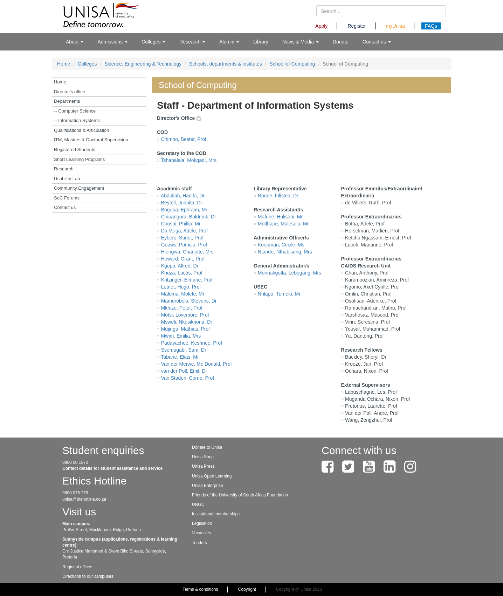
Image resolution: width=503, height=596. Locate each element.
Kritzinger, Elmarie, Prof (187, 280)
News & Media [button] (300, 42)
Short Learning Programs (79, 159)
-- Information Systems (77, 120)
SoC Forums (67, 198)
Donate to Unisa (207, 447)
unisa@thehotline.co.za (84, 499)
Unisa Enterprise (207, 485)
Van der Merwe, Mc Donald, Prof (196, 364)
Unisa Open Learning (212, 476)
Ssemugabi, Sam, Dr (183, 350)
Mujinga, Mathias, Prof (185, 329)
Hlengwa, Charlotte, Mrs (187, 252)
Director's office (69, 91)
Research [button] (192, 42)
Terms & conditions (200, 589)
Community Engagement (79, 188)
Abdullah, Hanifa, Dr (183, 195)
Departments (67, 101)
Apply (321, 26)
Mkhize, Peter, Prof (181, 308)
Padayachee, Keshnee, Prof (191, 343)
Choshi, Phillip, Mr (181, 223)
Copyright (247, 589)
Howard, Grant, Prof (183, 259)
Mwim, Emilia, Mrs (181, 336)
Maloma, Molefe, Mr (183, 294)
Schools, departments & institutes (225, 64)
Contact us (65, 207)
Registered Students (74, 149)
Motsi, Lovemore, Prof (185, 315)
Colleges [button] (153, 42)
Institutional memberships (216, 514)
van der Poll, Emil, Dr (184, 371)
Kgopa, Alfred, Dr (180, 266)
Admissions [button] (112, 42)
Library (260, 42)
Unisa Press (203, 466)
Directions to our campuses (87, 576)
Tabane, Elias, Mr (180, 357)
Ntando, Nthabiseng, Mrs (285, 252)
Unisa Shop (203, 456)
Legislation (202, 523)
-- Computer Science (75, 111)
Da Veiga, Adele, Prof (184, 230)
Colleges (87, 64)
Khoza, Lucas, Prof (181, 273)
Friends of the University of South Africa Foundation (240, 495)
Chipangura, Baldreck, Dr (188, 216)
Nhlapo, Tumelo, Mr (279, 294)
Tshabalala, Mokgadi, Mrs (188, 160)
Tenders (199, 542)
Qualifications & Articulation (81, 130)
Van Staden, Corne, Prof (187, 378)
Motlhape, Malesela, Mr (283, 223)
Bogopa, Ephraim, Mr (184, 209)
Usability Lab (67, 178)
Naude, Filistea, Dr (278, 195)
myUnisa (395, 26)
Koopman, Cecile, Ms (281, 245)
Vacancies (201, 532)
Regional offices (77, 566)
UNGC (198, 504)
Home (63, 64)
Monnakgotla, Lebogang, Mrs (289, 273)
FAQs (431, 26)
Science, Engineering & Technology (142, 64)
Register (356, 26)
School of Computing (292, 64)
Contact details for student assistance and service (112, 468)
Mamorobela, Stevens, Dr (189, 301)
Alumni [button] (229, 42)
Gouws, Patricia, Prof (184, 245)
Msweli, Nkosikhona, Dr (186, 322)
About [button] (74, 42)
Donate (341, 42)
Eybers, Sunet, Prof (182, 238)
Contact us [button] (377, 42)
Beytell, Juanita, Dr (181, 202)
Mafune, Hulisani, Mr (280, 216)
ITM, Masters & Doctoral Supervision (91, 139)
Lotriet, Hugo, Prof (181, 287)
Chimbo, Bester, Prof (183, 139)
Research (64, 168)
